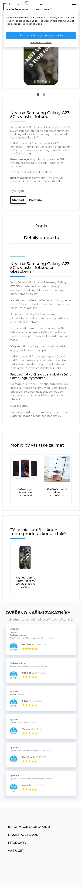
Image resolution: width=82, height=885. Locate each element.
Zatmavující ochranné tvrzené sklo (25, 492)
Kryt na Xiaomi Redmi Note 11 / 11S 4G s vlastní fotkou (25, 582)
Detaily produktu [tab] (41, 237)
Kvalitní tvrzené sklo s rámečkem (57, 492)
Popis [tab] (41, 225)
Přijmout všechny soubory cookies (41, 35)
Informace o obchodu (29, 827)
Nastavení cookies (41, 42)
